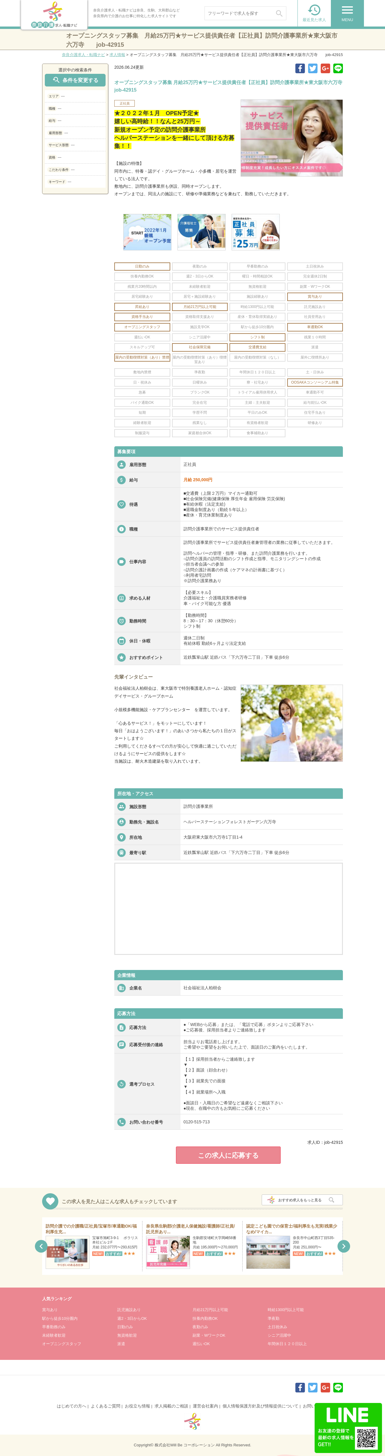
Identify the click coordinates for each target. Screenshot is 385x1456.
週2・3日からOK (132, 1318)
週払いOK (201, 1343)
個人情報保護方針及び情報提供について (260, 1406)
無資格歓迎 (127, 1335)
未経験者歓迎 (54, 1335)
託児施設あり (129, 1309)
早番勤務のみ (54, 1327)
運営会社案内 (205, 1406)
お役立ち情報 (137, 1406)
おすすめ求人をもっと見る (300, 1200)
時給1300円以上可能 (286, 1309)
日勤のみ (125, 1327)
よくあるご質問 (105, 1406)
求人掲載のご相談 (171, 1406)
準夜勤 (273, 1318)
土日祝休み (277, 1327)
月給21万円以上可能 (210, 1309)
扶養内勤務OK (205, 1318)
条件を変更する (75, 80)
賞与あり (50, 1309)
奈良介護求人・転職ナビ (83, 54)
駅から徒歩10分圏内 (60, 1318)
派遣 (121, 1343)
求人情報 (117, 54)
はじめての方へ (71, 1406)
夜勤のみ (200, 1327)
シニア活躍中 (279, 1335)
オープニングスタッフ (61, 1343)
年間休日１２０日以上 (287, 1343)
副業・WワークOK (208, 1335)
